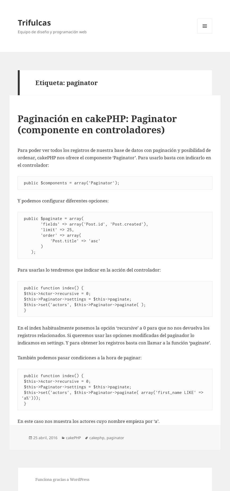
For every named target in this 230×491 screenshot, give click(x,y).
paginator (115, 437)
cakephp (96, 437)
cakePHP (73, 437)
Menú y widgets (205, 33)
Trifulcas (34, 22)
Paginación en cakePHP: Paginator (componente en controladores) (97, 124)
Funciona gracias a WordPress (62, 479)
